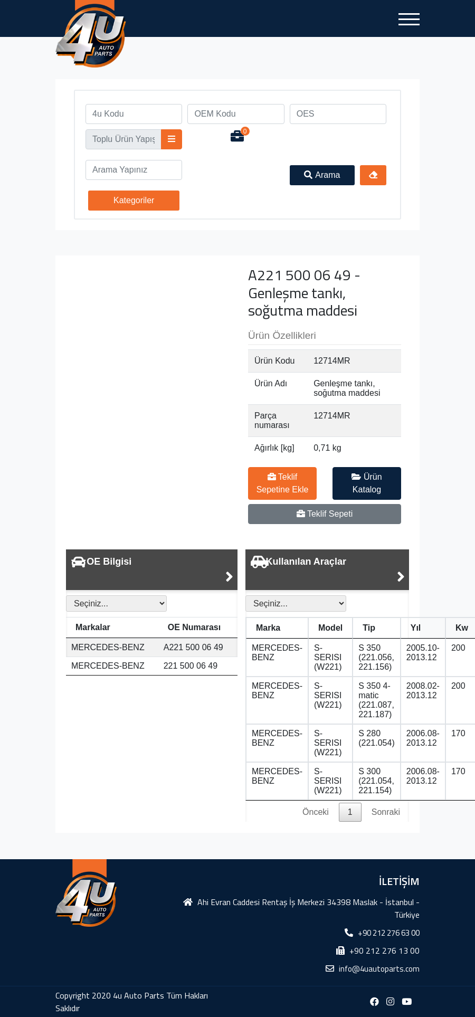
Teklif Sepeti (325, 513)
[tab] (152, 569)
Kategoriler (133, 200)
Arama (322, 174)
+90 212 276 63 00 (389, 933)
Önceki (315, 811)
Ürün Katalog (367, 483)
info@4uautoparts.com (379, 969)
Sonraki (386, 811)
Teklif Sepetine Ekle (282, 483)
